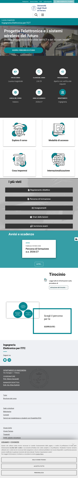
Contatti (6, 415)
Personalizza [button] (39, 472)
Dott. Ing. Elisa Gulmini (11, 385)
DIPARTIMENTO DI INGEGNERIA (14, 370)
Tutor (5, 395)
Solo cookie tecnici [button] (39, 460)
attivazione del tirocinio (58, 287)
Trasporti (6, 434)
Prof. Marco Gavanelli (11, 379)
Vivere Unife (7, 428)
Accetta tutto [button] (39, 466)
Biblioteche (7, 412)
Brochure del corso (10, 398)
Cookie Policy (39, 454)
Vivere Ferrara (8, 431)
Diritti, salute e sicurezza (12, 438)
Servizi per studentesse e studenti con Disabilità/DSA (22, 418)
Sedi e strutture (8, 408)
